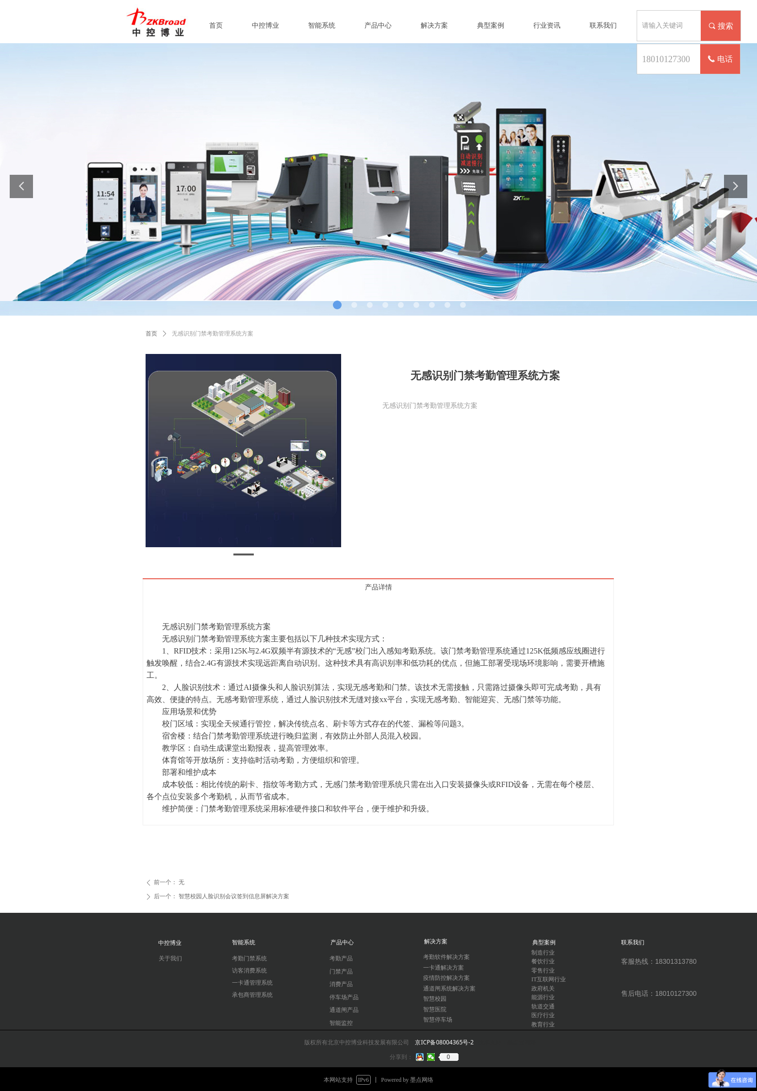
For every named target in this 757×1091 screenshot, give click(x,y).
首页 (151, 333)
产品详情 (378, 587)
